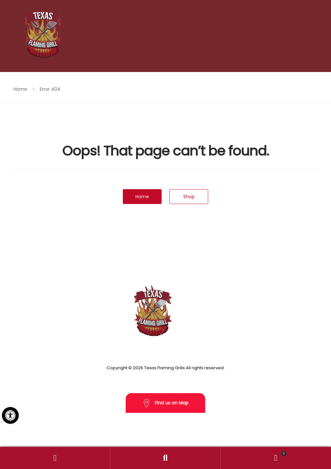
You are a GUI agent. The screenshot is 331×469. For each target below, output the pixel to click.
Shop (189, 196)
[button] (10, 415)
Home (20, 89)
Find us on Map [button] (165, 403)
